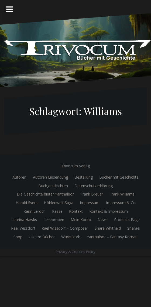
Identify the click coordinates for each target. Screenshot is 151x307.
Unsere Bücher (42, 236)
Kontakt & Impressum (108, 211)
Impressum (89, 202)
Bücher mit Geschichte (119, 177)
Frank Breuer (91, 194)
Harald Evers (26, 202)
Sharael (133, 228)
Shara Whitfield (108, 228)
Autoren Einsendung (50, 177)
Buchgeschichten (53, 185)
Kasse (57, 211)
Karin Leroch (34, 211)
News (103, 219)
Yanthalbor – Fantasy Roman (112, 236)
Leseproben (53, 219)
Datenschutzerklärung (93, 185)
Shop (17, 236)
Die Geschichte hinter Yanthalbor (45, 194)
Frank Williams (122, 194)
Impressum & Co (121, 202)
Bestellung (83, 177)
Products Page (127, 219)
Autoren (19, 177)
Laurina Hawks (24, 219)
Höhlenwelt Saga (58, 202)
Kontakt (76, 211)
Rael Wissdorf (23, 228)
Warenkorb (70, 236)
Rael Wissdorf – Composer (65, 228)
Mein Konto (81, 219)
